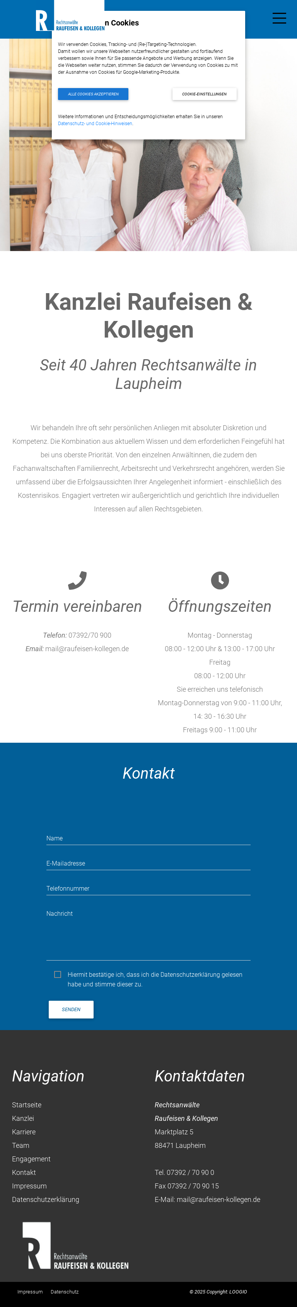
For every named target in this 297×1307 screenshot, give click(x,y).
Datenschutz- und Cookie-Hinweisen (95, 123)
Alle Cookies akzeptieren (93, 94)
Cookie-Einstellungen (204, 94)
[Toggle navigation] (279, 19)
